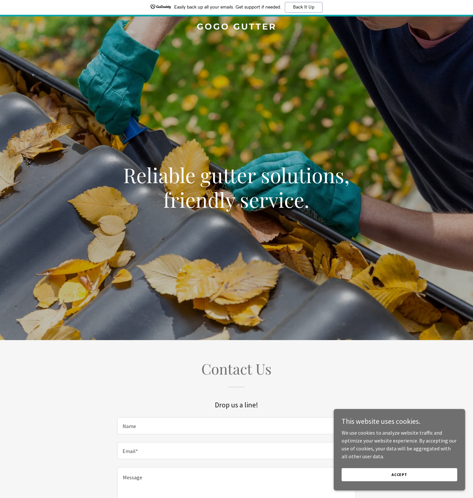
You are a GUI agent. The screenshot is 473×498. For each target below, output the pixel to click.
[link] (236, 27)
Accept (399, 474)
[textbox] (236, 425)
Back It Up (303, 7)
